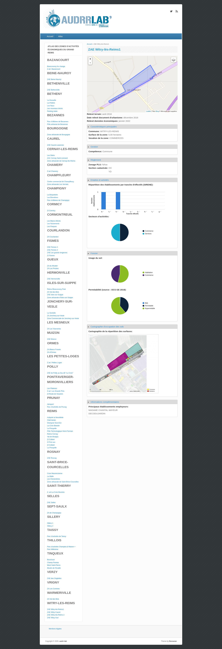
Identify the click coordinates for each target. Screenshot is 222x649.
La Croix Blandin (53, 426)
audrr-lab (63, 641)
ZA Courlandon (52, 237)
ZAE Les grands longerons (57, 253)
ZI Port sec (51, 442)
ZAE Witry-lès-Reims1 (55, 609)
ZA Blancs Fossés (54, 349)
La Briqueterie (52, 195)
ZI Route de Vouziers (55, 394)
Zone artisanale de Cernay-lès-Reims (61, 161)
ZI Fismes (51, 255)
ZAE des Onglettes (54, 578)
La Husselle (51, 100)
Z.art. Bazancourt (53, 69)
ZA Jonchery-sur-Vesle (55, 316)
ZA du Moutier (52, 266)
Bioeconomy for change (56, 66)
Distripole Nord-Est (54, 423)
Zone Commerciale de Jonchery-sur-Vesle (63, 318)
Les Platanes (52, 388)
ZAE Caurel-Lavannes (55, 145)
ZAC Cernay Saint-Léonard (57, 158)
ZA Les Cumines (53, 589)
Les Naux (50, 106)
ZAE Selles (51, 502)
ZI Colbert (51, 439)
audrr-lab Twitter (171, 11)
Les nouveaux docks (55, 108)
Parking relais (52, 111)
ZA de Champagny (54, 513)
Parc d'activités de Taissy (56, 536)
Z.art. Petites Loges (54, 363)
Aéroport (50, 404)
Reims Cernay (52, 434)
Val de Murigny (52, 437)
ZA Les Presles (53, 269)
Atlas (60, 36)
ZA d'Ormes (51, 352)
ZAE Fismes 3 (52, 250)
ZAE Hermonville (53, 279)
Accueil (50, 36)
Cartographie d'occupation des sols (107, 326)
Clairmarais (51, 420)
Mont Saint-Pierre (53, 565)
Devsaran (173, 641)
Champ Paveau (53, 563)
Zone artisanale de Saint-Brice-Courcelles (63, 482)
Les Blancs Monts (54, 221)
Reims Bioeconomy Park (56, 289)
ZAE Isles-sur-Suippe (55, 295)
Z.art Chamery (52, 171)
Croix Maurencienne (54, 473)
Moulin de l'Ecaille (54, 568)
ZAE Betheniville (53, 90)
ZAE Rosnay (52, 458)
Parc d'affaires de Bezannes (57, 122)
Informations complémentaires (105, 402)
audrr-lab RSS (177, 11)
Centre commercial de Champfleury (60, 182)
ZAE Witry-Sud (52, 618)
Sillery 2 (50, 526)
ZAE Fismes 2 (52, 247)
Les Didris (51, 155)
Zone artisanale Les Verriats (57, 184)
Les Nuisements (53, 224)
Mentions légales (55, 629)
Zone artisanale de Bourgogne (58, 135)
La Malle (50, 476)
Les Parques (52, 226)
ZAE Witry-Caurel (53, 612)
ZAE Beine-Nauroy (54, 79)
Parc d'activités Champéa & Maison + (61, 547)
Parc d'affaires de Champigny (58, 200)
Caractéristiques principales (104, 126)
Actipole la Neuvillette (55, 417)
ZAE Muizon (51, 339)
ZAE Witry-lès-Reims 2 (55, 615)
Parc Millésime (52, 549)
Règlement (96, 160)
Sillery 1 (50, 523)
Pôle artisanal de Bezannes (57, 124)
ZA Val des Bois (53, 292)
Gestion (94, 147)
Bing (157, 111)
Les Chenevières (53, 479)
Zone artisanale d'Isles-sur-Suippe (60, 298)
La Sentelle (51, 313)
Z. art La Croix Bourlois (56, 492)
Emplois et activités (100, 180)
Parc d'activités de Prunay (57, 407)
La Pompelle (52, 428)
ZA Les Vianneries (54, 329)
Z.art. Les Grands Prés (55, 391)
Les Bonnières (52, 197)
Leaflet (148, 111)
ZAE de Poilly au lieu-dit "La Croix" (60, 373)
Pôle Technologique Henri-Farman (60, 431)
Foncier (94, 253)
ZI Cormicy (51, 211)
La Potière (51, 103)
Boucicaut (51, 560)
